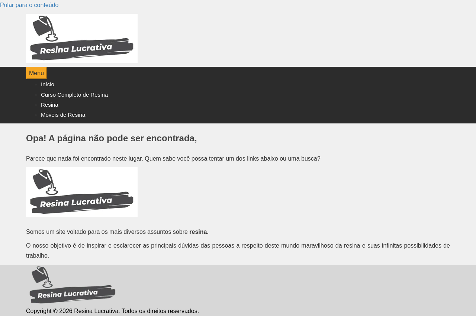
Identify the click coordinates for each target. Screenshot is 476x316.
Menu (36, 73)
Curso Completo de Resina (74, 94)
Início (47, 84)
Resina (49, 104)
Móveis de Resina (63, 115)
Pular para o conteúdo (29, 5)
